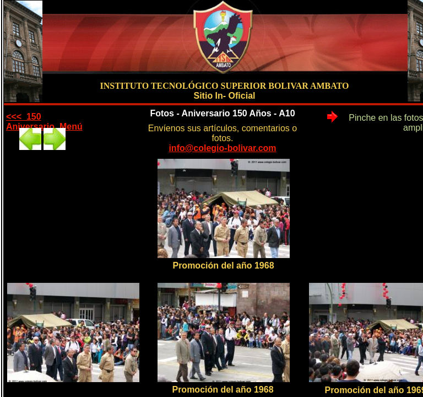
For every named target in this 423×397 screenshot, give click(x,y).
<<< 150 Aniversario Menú (44, 121)
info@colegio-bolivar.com (222, 148)
